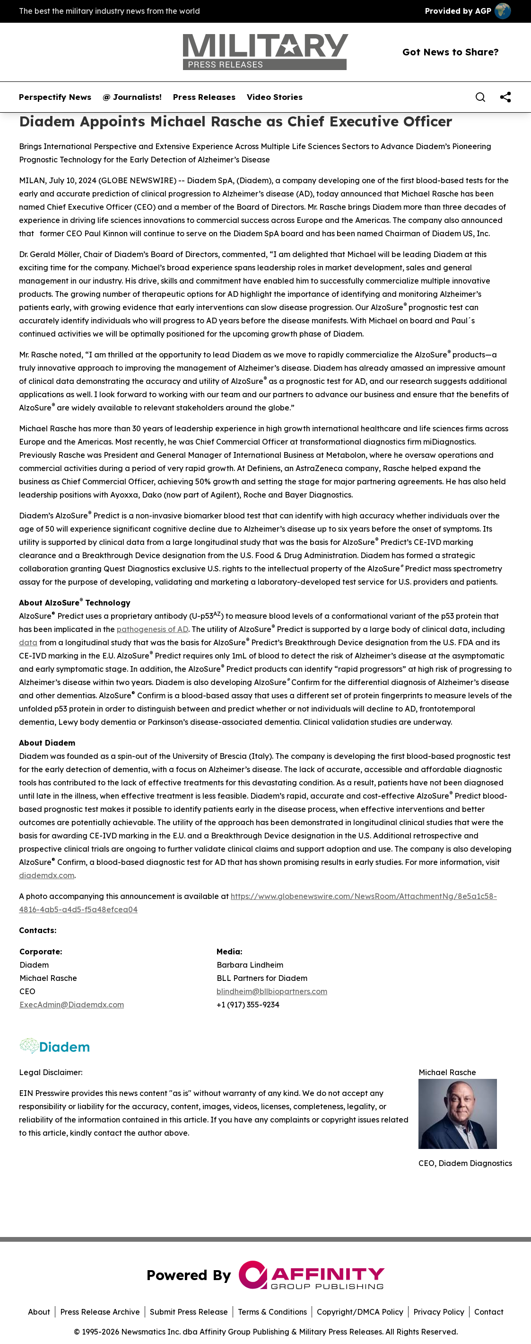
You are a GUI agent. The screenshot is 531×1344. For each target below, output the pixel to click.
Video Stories (275, 97)
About (39, 1312)
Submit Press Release (189, 1312)
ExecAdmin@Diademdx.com (71, 1004)
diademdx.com (46, 875)
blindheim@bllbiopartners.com (272, 991)
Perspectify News (55, 97)
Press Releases (204, 97)
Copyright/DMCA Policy (360, 1312)
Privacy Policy (438, 1312)
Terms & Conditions (272, 1312)
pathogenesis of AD (152, 629)
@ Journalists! (132, 97)
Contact (489, 1312)
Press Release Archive (100, 1312)
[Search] (480, 97)
